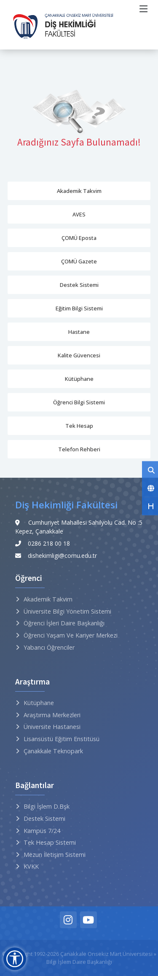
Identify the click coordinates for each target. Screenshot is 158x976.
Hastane (79, 332)
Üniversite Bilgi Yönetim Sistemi (67, 611)
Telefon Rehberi (79, 449)
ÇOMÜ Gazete (79, 261)
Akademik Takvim (79, 191)
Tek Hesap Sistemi (50, 842)
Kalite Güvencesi (79, 355)
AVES (79, 214)
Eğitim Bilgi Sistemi (79, 308)
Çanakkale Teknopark (53, 751)
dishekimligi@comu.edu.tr (62, 556)
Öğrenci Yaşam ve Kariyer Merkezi (71, 635)
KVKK (31, 866)
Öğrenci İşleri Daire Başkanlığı (64, 623)
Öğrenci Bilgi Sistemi (79, 402)
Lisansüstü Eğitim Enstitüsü (61, 739)
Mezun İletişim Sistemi (55, 855)
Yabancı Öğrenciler (49, 647)
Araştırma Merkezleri (52, 715)
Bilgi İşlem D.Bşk (47, 806)
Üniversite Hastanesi (52, 727)
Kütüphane (79, 379)
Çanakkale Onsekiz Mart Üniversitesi (106, 954)
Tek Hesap (79, 425)
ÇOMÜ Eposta (79, 238)
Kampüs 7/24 (42, 831)
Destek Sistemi (79, 285)
